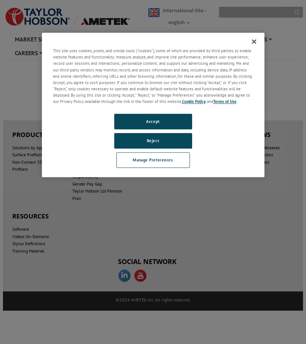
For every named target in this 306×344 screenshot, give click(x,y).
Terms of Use (225, 101)
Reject (153, 140)
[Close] (254, 42)
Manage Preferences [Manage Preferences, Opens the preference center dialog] (153, 160)
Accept (152, 121)
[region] (153, 105)
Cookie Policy (193, 101)
